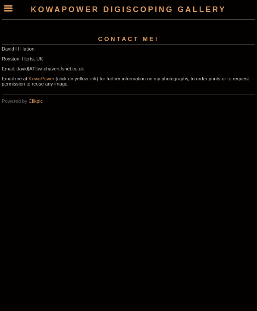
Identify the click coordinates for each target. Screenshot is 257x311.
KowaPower (41, 78)
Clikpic (35, 101)
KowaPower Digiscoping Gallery (128, 9)
